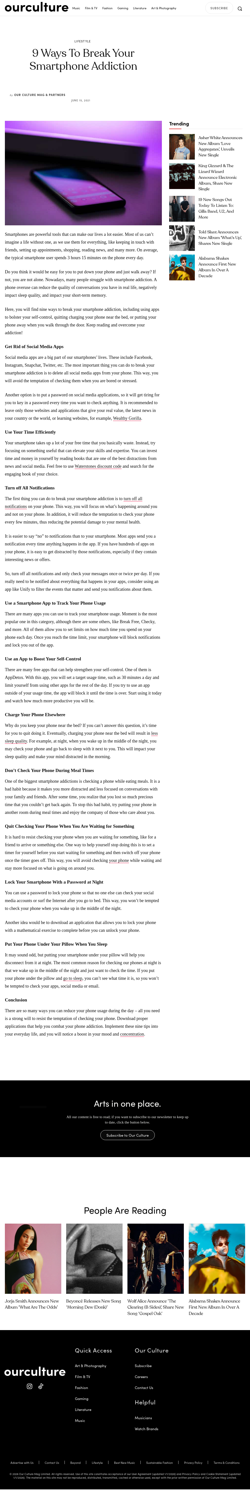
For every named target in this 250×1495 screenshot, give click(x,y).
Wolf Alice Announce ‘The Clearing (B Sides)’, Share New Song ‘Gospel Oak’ (155, 1313)
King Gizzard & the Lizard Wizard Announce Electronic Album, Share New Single (219, 176)
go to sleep (72, 978)
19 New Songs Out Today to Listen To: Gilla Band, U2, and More (220, 205)
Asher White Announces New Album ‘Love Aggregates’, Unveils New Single (220, 146)
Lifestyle (82, 41)
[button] (239, 8)
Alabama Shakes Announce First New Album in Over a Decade (218, 263)
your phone (119, 860)
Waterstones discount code (98, 466)
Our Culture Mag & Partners (39, 95)
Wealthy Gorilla (127, 418)
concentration (132, 1034)
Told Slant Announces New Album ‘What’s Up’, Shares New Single (218, 234)
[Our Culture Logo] (36, 7)
